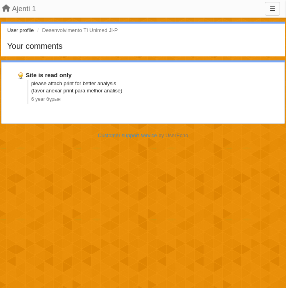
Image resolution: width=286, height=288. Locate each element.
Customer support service (127, 135)
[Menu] (272, 9)
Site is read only (49, 75)
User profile (20, 30)
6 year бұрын (45, 99)
